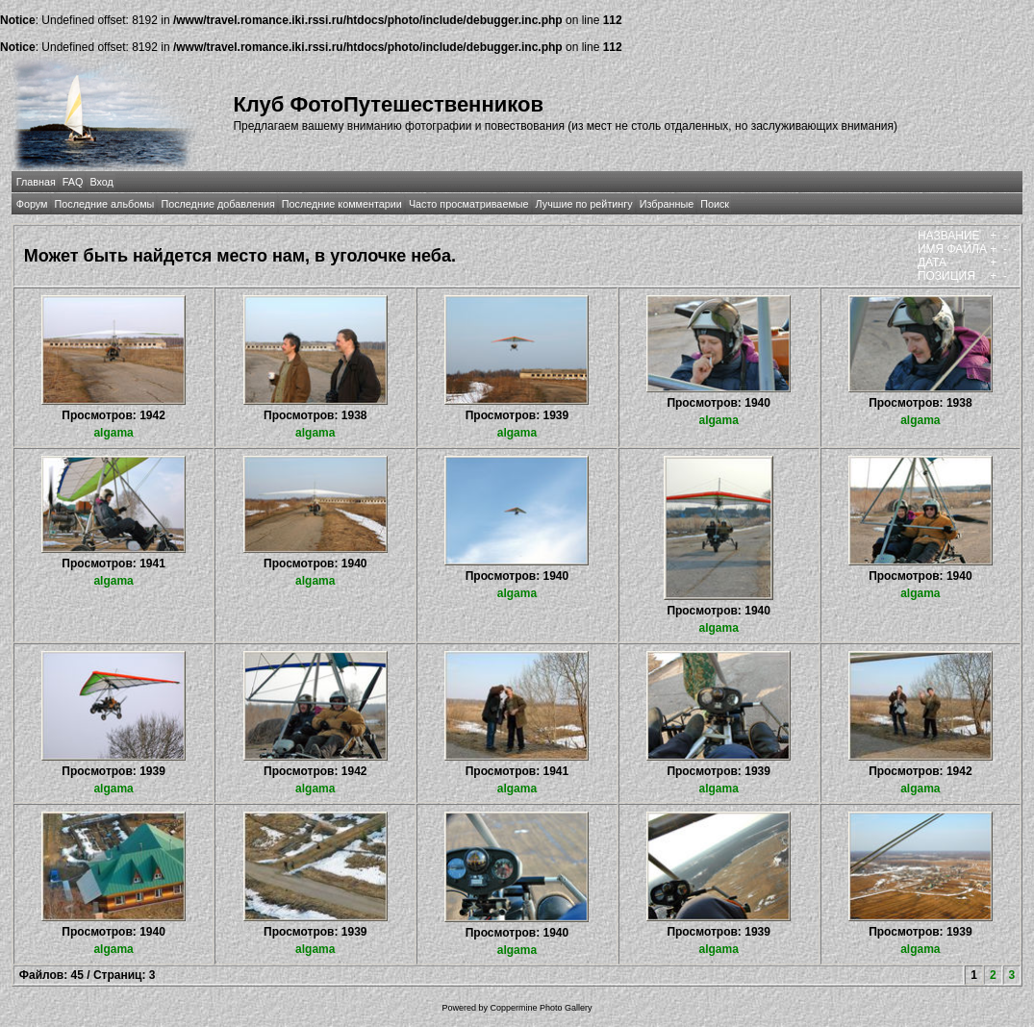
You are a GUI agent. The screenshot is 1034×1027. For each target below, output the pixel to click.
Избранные (667, 204)
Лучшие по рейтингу (584, 204)
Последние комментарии (342, 204)
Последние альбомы (105, 204)
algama (113, 432)
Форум (32, 204)
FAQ (73, 182)
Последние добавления (217, 204)
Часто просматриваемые (469, 204)
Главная (36, 182)
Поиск (714, 204)
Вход (101, 182)
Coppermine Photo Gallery (541, 1008)
